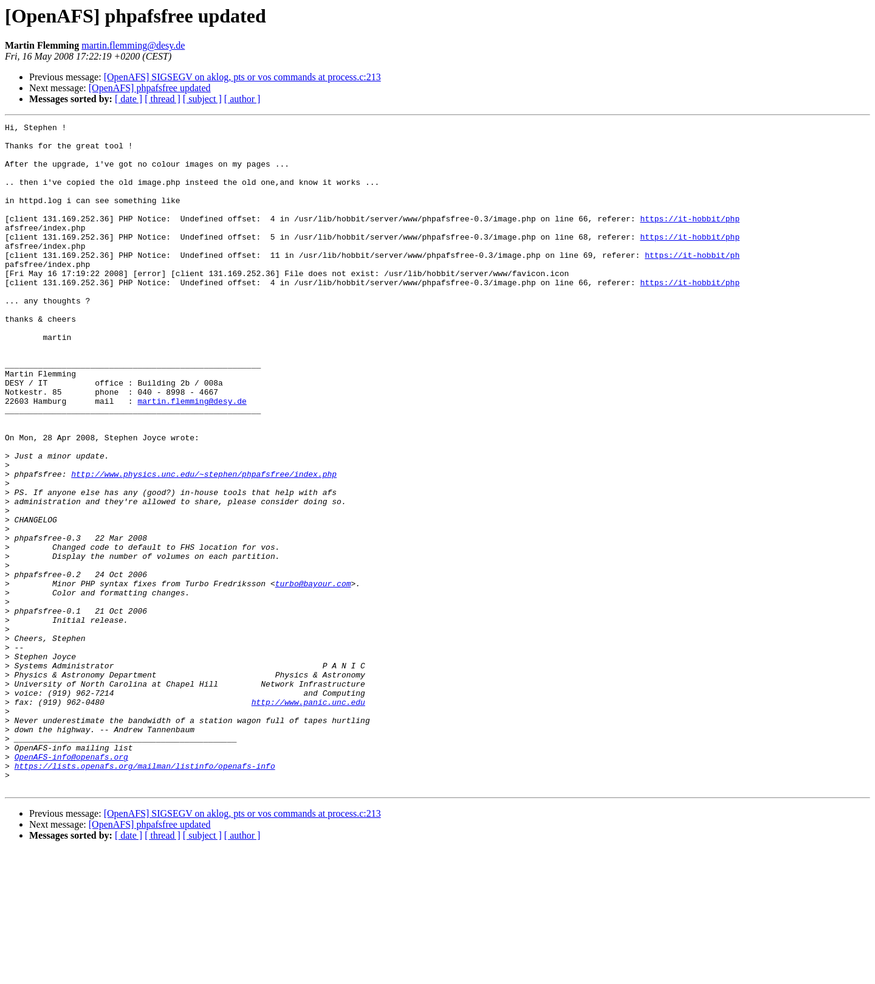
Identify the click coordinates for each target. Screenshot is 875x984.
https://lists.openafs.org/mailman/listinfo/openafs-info (145, 895)
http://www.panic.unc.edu (308, 818)
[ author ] (242, 99)
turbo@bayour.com (313, 676)
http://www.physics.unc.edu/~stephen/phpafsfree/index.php (204, 544)
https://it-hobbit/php (689, 238)
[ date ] (128, 99)
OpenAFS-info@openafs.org (71, 884)
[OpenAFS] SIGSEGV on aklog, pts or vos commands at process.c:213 (242, 77)
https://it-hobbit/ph (692, 282)
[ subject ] (202, 99)
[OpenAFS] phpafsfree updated (150, 88)
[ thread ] (162, 99)
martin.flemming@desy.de (133, 45)
